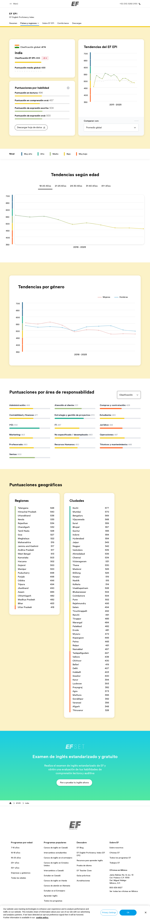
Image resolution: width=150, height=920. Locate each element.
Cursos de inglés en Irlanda (55, 881)
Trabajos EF (114, 863)
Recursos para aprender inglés (90, 860)
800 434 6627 (115, 887)
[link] (21, 15)
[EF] (75, 4)
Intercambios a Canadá (54, 870)
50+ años (15, 868)
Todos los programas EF (120, 858)
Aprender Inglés (50, 896)
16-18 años (15, 853)
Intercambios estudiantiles (55, 853)
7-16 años (15, 848)
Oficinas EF (114, 853)
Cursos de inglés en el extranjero (58, 858)
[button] (14, 3)
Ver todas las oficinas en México (123, 891)
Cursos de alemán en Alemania (57, 886)
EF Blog (80, 848)
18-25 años (16, 858)
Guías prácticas (83, 875)
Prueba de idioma (84, 865)
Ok (128, 912)
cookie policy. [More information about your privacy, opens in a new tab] (42, 917)
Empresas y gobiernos (20, 873)
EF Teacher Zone (84, 870)
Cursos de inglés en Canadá (56, 848)
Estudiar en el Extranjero (54, 891)
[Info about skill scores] (68, 88)
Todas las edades (18, 878)
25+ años (15, 863)
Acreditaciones (83, 881)
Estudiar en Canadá (52, 875)
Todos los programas (53, 901)
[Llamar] (130, 3)
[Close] (146, 913)
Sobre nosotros (116, 848)
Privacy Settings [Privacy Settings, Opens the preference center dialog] (109, 912)
